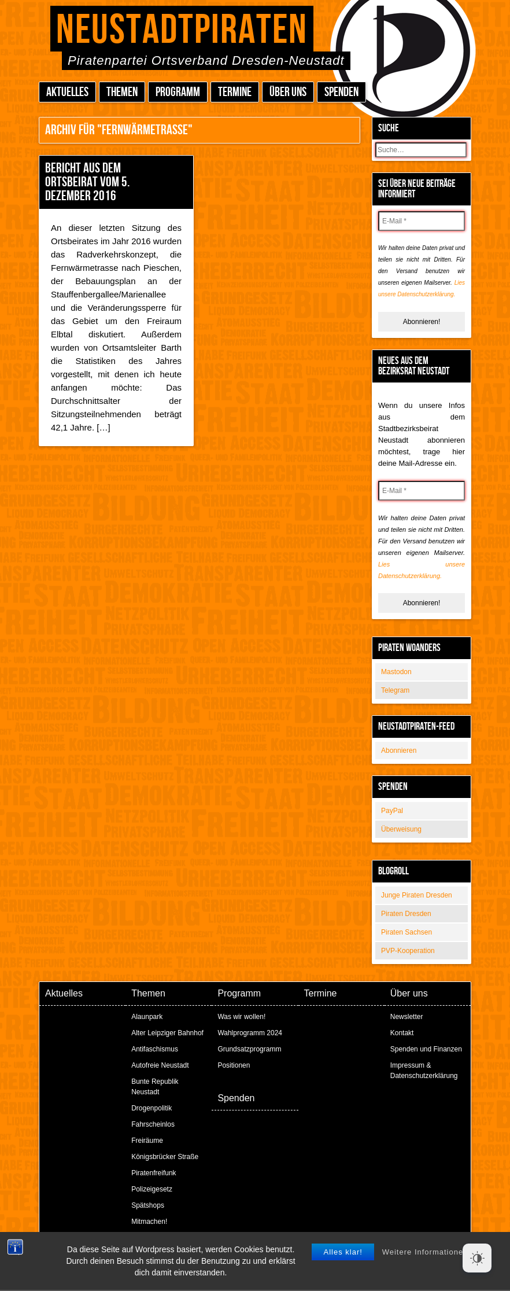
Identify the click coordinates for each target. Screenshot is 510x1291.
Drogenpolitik (151, 1108)
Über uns (287, 92)
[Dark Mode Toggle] (477, 1258)
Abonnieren (398, 750)
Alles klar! (342, 1279)
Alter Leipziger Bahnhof (167, 1033)
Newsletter (406, 1017)
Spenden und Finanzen (426, 1049)
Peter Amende (268, 1250)
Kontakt (402, 1033)
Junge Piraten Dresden (416, 895)
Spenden (341, 92)
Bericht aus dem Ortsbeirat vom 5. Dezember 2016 (87, 182)
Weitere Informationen (425, 1279)
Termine (235, 92)
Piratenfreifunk (153, 1173)
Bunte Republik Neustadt (154, 1086)
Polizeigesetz (151, 1189)
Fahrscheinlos (153, 1124)
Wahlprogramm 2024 (249, 1033)
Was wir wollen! (241, 1017)
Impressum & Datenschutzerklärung (424, 1070)
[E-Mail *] (421, 221)
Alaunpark (146, 1017)
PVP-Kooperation (408, 951)
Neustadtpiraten (182, 30)
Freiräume (147, 1140)
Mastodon (396, 672)
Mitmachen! (149, 1222)
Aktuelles (67, 92)
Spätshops (147, 1205)
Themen (122, 92)
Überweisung (401, 829)
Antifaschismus (154, 1049)
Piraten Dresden (406, 914)
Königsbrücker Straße (164, 1157)
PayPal (392, 811)
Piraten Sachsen (406, 932)
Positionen (233, 1065)
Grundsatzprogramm (249, 1049)
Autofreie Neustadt (160, 1065)
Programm (178, 92)
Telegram (395, 690)
